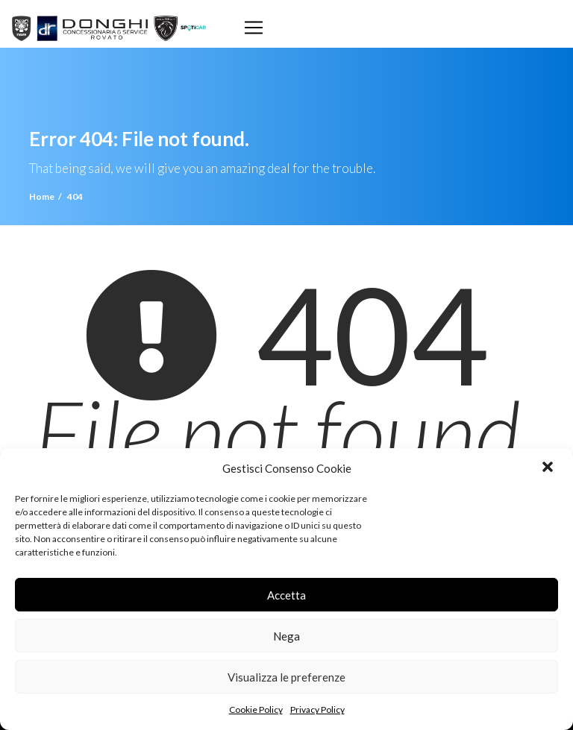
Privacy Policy (317, 709)
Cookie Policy (256, 709)
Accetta (286, 595)
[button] (549, 468)
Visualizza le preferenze (286, 677)
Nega (286, 636)
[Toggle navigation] (254, 28)
